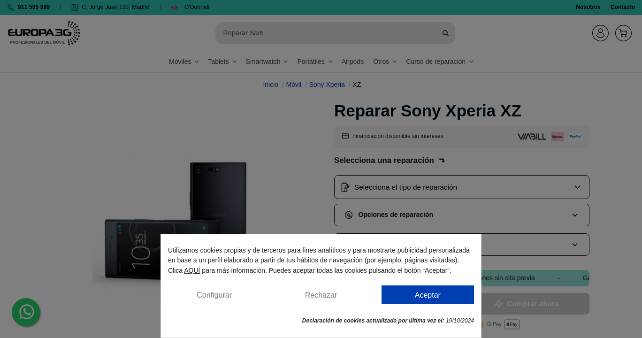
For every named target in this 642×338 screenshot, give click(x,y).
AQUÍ (192, 270)
